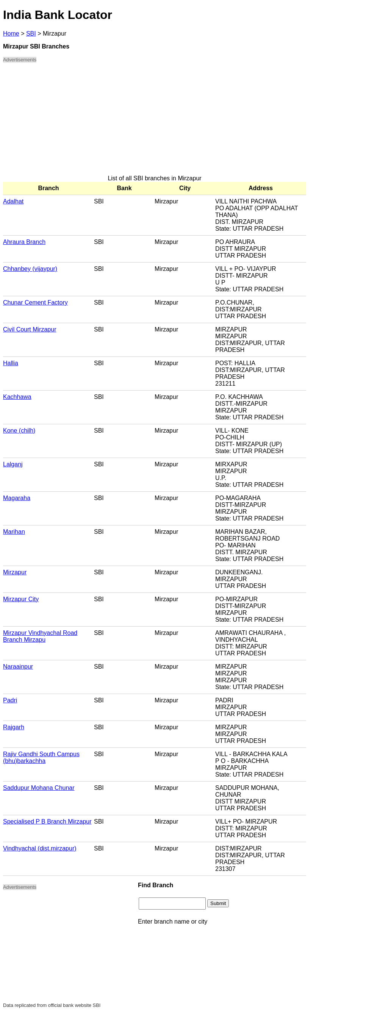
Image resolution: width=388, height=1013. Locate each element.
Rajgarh (13, 727)
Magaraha (16, 498)
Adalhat (13, 201)
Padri (10, 700)
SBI (31, 33)
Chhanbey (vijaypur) (30, 269)
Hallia (10, 363)
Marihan (14, 531)
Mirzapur (15, 572)
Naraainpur (18, 666)
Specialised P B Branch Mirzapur (47, 821)
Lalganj (13, 464)
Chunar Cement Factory (35, 302)
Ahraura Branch (24, 242)
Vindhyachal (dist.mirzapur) (40, 848)
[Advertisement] (154, 122)
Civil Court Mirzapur (29, 329)
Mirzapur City (21, 599)
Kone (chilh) (19, 430)
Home (11, 33)
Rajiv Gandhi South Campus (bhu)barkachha (41, 757)
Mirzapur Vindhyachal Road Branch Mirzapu (40, 636)
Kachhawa (17, 397)
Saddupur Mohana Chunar (39, 788)
